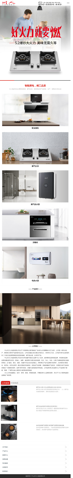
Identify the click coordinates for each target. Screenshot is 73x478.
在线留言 (5, 467)
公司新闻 (5, 383)
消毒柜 (35, 242)
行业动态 (14, 383)
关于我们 (5, 447)
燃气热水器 (35, 204)
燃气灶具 (35, 166)
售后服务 (5, 463)
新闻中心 (5, 455)
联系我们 (5, 471)
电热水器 (35, 281)
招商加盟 (5, 459)
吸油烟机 (35, 128)
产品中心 (5, 451)
